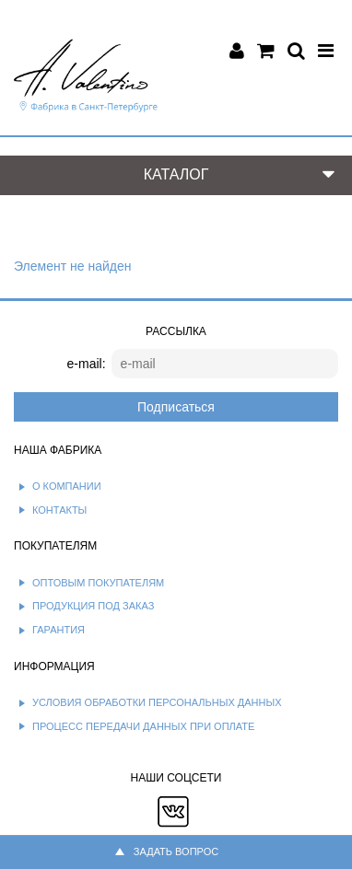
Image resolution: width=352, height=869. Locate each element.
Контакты (59, 510)
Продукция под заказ (93, 605)
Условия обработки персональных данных (157, 702)
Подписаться (176, 407)
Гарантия (58, 629)
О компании (66, 486)
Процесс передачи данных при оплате (143, 726)
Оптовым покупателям (98, 582)
